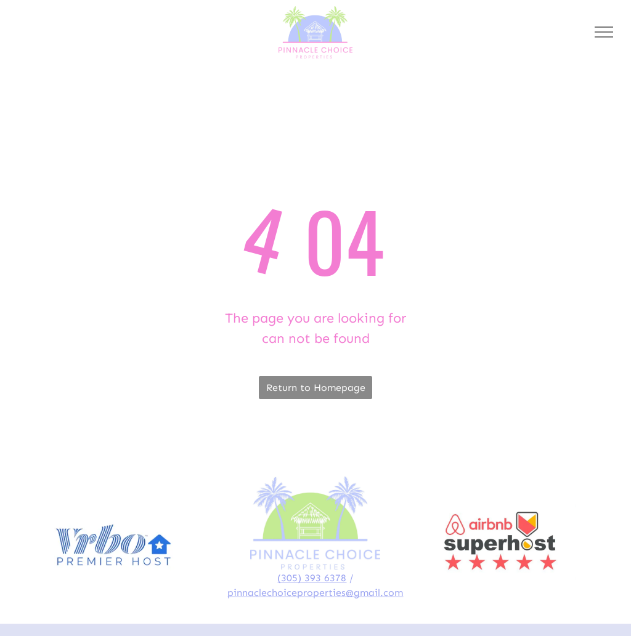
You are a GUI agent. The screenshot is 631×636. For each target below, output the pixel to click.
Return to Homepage (315, 387)
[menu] (604, 32)
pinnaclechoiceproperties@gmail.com (315, 592)
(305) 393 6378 (311, 578)
